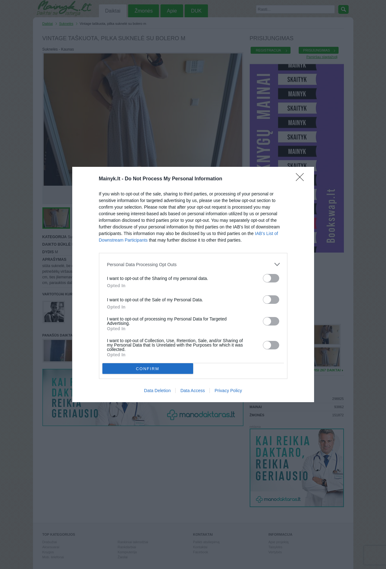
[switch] (271, 278)
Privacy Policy (228, 390)
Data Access (192, 390)
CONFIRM (148, 368)
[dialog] (193, 284)
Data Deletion (157, 390)
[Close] (302, 179)
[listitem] (193, 264)
